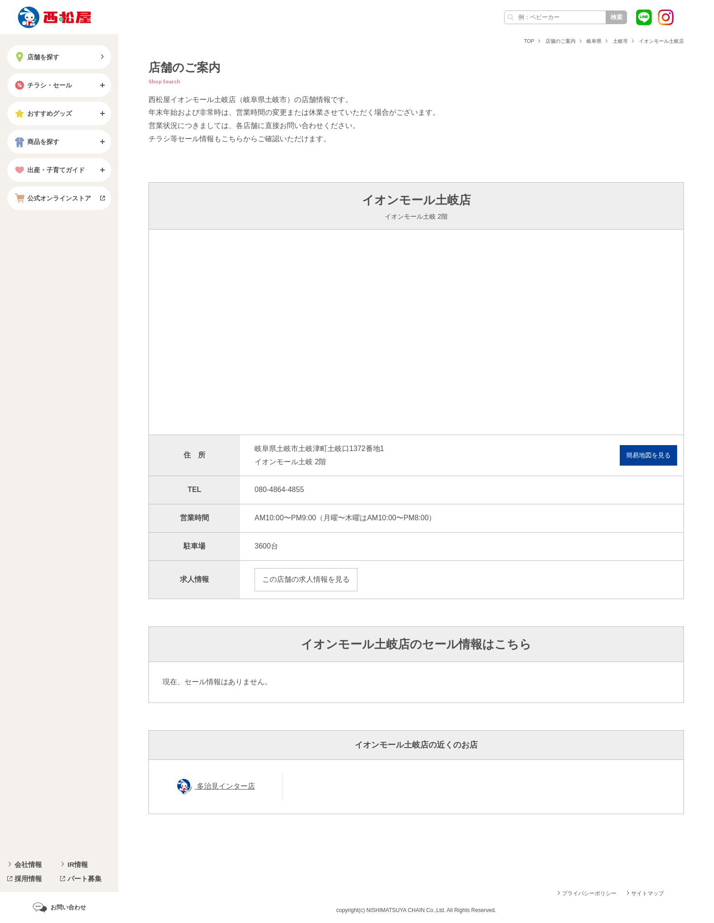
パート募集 (84, 878)
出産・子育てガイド (49, 170)
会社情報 (28, 864)
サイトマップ (647, 893)
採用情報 (28, 878)
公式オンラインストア (52, 198)
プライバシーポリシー (589, 893)
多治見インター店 (225, 786)
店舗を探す (36, 57)
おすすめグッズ (42, 113)
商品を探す (36, 142)
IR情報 (77, 864)
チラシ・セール (42, 85)
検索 (616, 17)
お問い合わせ (68, 907)
